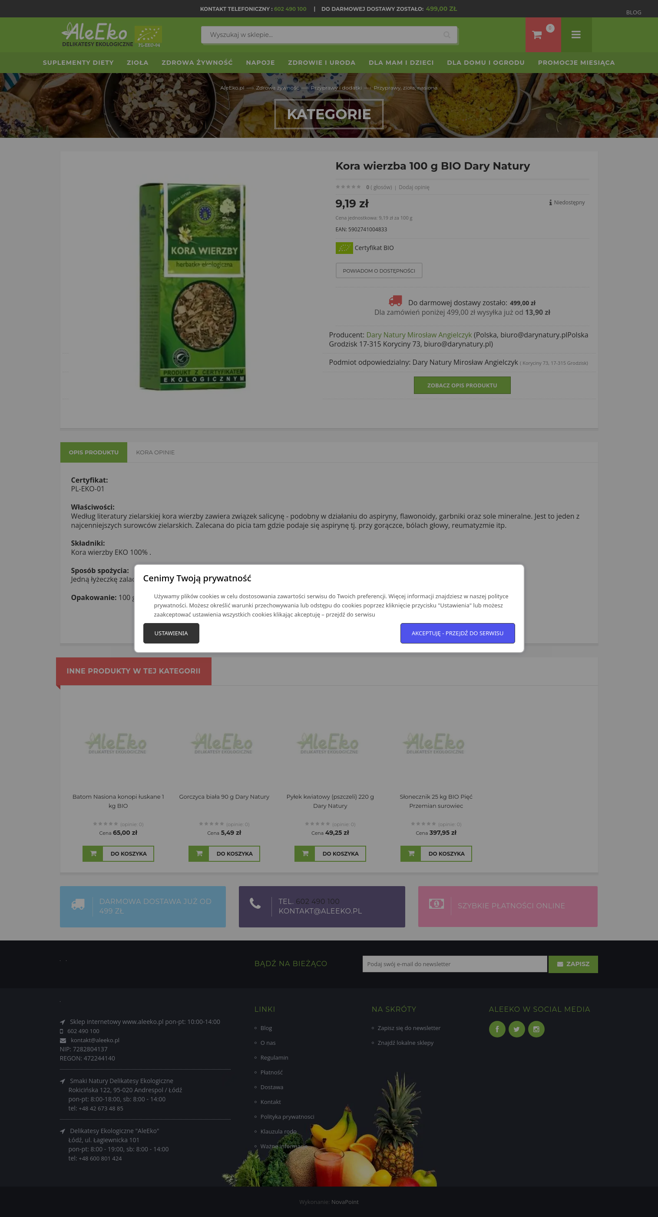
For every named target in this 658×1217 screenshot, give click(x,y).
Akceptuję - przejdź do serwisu (458, 633)
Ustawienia (171, 633)
